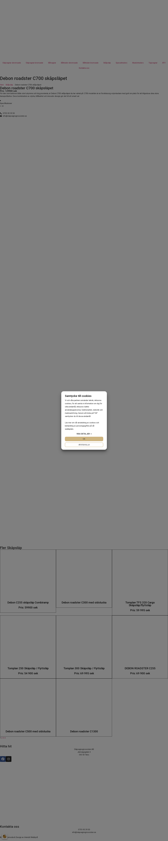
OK (84, 439)
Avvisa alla (84, 445)
